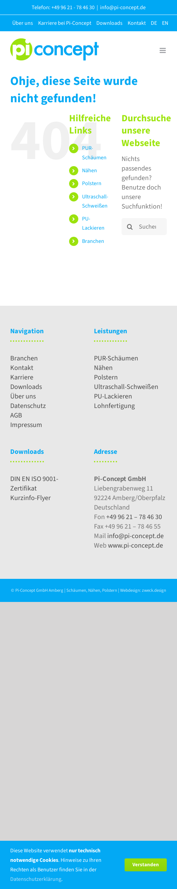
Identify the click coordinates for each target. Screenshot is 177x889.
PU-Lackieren (113, 396)
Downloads (26, 387)
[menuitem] (152, 23)
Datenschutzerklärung (35, 879)
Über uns (23, 396)
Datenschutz (28, 406)
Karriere (21, 377)
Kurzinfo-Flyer (30, 498)
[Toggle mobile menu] (163, 50)
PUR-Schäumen (116, 358)
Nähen (89, 170)
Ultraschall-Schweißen (126, 387)
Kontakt (21, 368)
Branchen (93, 241)
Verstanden (145, 864)
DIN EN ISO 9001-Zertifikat (34, 483)
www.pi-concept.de (135, 545)
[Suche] (130, 226)
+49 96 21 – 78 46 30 (134, 517)
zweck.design (154, 590)
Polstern (91, 183)
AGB (16, 415)
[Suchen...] (144, 226)
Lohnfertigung (114, 406)
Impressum (26, 425)
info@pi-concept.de (123, 7)
